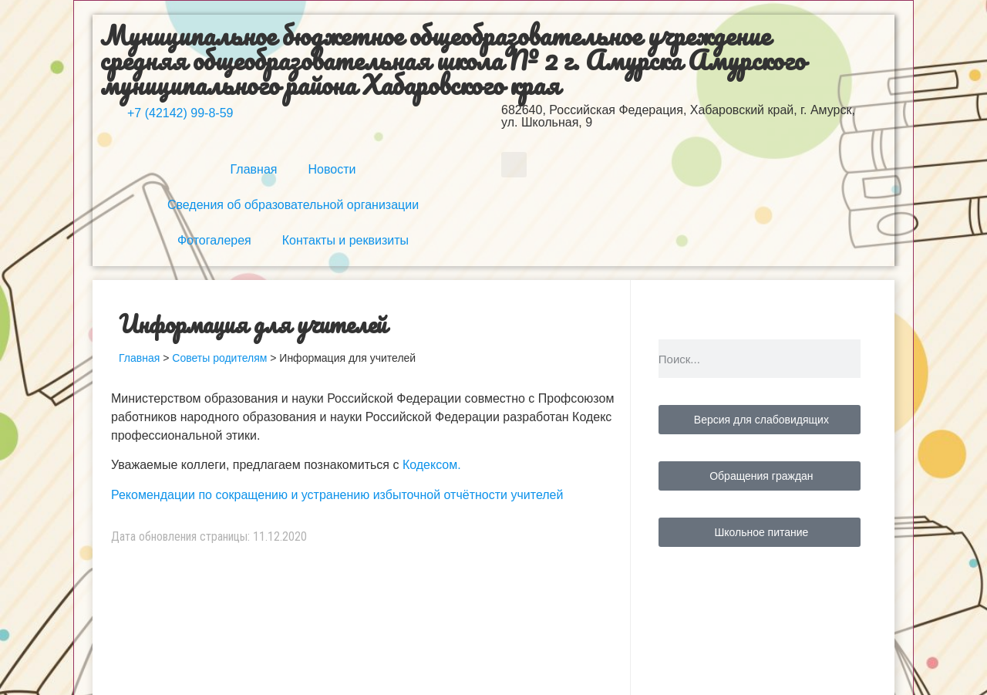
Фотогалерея (214, 240)
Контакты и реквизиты (345, 240)
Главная (254, 169)
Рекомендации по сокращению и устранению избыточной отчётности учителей (337, 494)
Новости (331, 169)
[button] (514, 164)
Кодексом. (432, 464)
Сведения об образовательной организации (293, 204)
